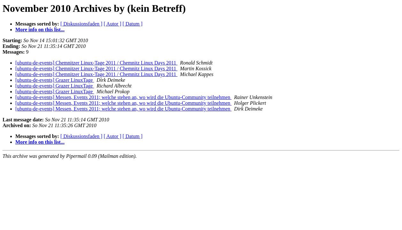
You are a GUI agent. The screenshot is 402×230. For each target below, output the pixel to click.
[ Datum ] (133, 24)
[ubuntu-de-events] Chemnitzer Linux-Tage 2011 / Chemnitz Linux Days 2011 (96, 62)
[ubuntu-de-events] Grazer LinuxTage (54, 80)
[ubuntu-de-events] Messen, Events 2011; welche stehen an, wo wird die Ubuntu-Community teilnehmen (123, 97)
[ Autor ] (112, 24)
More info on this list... (40, 29)
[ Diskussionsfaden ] (81, 24)
